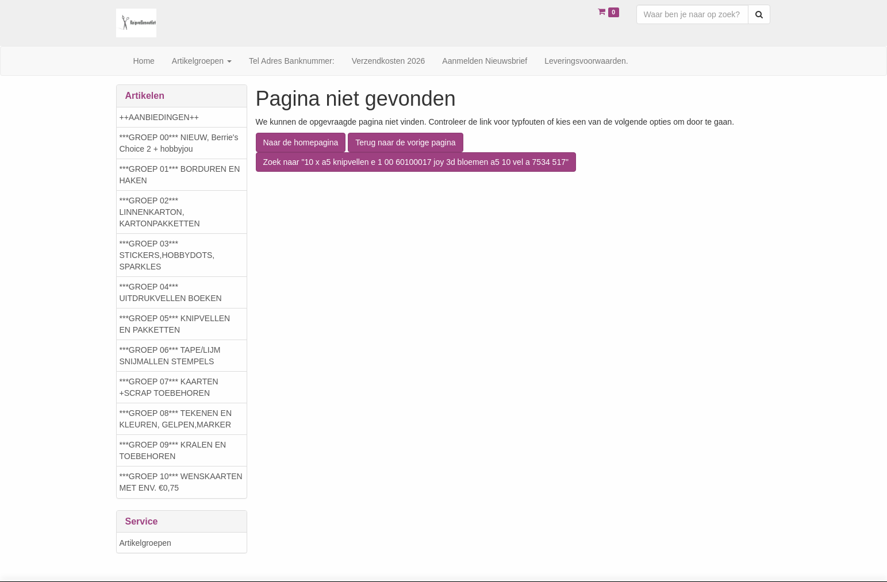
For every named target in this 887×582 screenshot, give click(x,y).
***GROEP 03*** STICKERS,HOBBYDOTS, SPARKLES (167, 255)
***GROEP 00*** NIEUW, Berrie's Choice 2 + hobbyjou (179, 143)
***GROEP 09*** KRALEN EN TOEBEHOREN (173, 450)
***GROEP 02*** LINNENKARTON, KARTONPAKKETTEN (160, 212)
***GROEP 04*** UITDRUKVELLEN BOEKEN (171, 292)
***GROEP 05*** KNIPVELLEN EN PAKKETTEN (175, 324)
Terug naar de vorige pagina (405, 142)
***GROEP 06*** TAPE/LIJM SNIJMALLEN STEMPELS (170, 355)
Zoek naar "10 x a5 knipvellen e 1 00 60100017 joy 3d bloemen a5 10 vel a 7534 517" (416, 162)
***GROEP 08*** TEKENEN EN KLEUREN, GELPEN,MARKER (176, 418)
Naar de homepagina (301, 142)
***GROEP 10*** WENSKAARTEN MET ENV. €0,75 (181, 482)
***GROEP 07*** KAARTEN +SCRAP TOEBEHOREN (169, 387)
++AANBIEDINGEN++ (159, 117)
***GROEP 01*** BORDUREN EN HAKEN (180, 174)
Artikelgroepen (145, 543)
